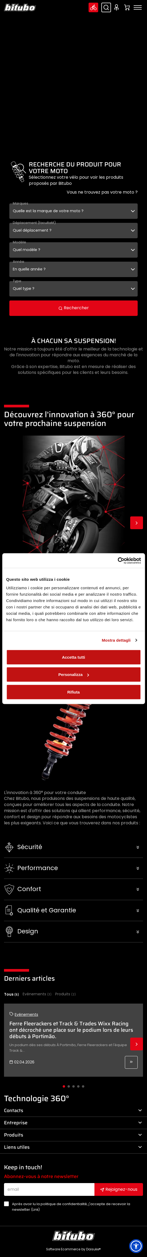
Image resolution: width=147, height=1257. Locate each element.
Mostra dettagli (116, 640)
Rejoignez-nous (118, 1189)
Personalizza (73, 674)
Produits (65, 994)
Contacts (73, 1110)
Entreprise (73, 1122)
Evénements (37, 994)
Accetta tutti (73, 657)
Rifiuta (73, 692)
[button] (73, 847)
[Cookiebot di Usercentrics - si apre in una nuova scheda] (117, 560)
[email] (49, 1189)
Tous (11, 994)
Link (35, 1210)
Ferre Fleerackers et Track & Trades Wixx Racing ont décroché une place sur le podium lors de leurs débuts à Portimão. (71, 1030)
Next (136, 522)
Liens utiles (73, 1147)
